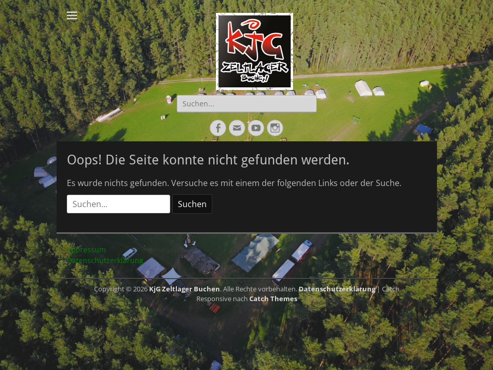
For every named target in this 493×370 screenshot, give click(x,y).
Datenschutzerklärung (105, 260)
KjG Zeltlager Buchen (184, 288)
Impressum (86, 249)
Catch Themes (273, 298)
